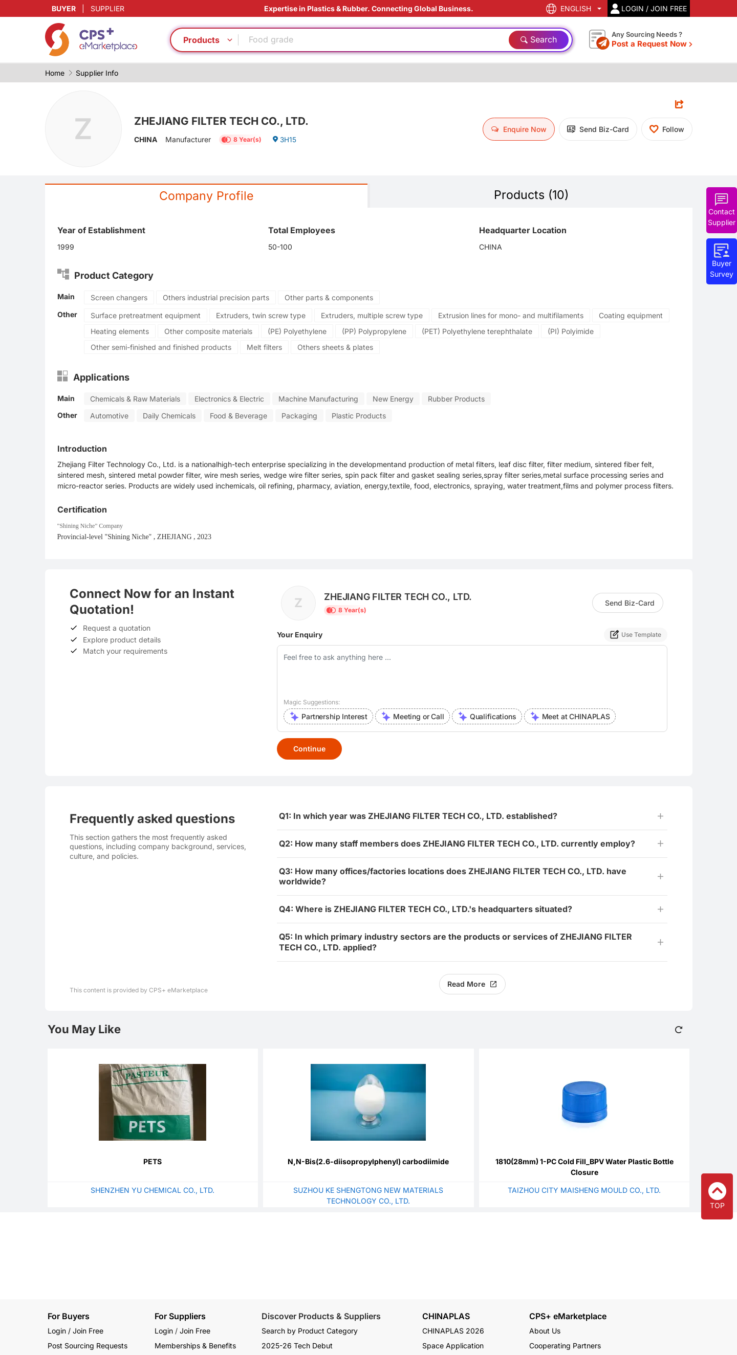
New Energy (393, 399)
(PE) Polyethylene (297, 331)
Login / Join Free (75, 1330)
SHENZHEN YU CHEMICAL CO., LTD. (152, 1190)
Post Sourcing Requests (87, 1345)
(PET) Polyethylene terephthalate (477, 331)
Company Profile (206, 196)
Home (54, 73)
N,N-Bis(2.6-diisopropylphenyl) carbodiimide (368, 1162)
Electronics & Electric (229, 399)
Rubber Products (456, 399)
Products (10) (531, 195)
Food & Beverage (238, 416)
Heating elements (120, 331)
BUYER (64, 8)
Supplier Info (97, 73)
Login (164, 1330)
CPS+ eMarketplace (567, 1316)
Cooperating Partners (565, 1345)
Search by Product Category (310, 1330)
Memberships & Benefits (195, 1345)
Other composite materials (208, 331)
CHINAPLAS (446, 1316)
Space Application (453, 1345)
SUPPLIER (107, 8)
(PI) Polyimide (571, 331)
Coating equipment (631, 316)
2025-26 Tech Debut (297, 1345)
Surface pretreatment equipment (146, 316)
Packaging (299, 416)
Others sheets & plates (335, 347)
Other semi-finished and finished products (161, 347)
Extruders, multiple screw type (372, 316)
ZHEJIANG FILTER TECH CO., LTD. (225, 120)
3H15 (284, 140)
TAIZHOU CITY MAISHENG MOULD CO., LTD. (584, 1190)
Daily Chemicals (169, 416)
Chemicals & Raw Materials (135, 399)
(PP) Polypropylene (374, 331)
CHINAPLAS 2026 (453, 1330)
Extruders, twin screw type (261, 316)
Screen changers (119, 298)
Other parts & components (329, 298)
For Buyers (69, 1316)
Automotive (109, 416)
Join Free (195, 1330)
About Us (544, 1330)
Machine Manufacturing (318, 399)
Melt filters (264, 347)
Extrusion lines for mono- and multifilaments (510, 316)
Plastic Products (359, 416)
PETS (152, 1162)
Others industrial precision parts (216, 298)
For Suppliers (180, 1316)
